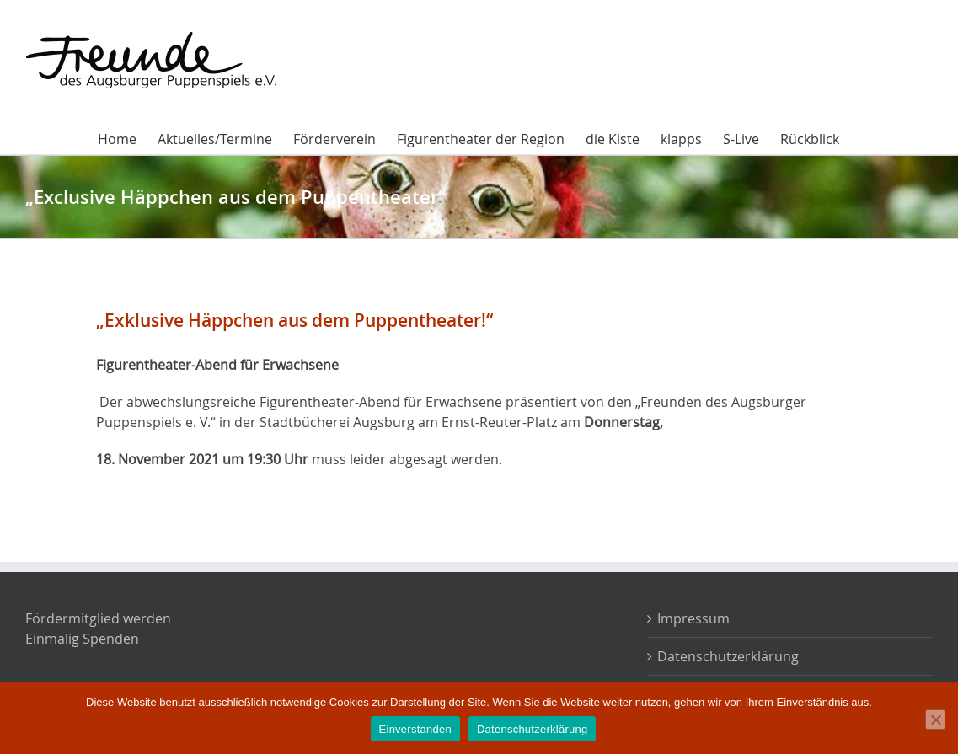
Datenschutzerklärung (728, 656)
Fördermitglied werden (98, 618)
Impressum (693, 618)
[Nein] (935, 719)
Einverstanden (415, 729)
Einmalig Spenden (82, 638)
